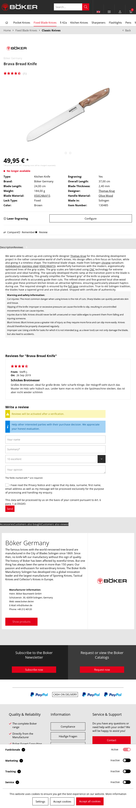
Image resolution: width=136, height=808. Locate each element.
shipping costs (28, 165)
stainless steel (30, 266)
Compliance (68, 726)
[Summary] (55, 449)
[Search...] (71, 6)
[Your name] (55, 440)
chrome (105, 262)
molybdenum (13, 266)
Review (41, 232)
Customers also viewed (55, 524)
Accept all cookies (90, 801)
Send (10, 508)
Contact (111, 740)
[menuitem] (109, 12)
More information (116, 794)
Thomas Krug (107, 191)
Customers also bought (27, 524)
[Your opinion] (55, 469)
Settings (40, 801)
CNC (92, 269)
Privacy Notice (36, 485)
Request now (102, 669)
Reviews (21, 247)
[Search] (85, 6)
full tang (73, 286)
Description (7, 247)
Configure (91, 218)
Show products (21, 621)
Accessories (7, 524)
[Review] (55, 459)
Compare (11, 232)
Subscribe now (34, 669)
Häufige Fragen (68, 736)
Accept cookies (62, 801)
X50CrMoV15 (42, 195)
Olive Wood (106, 195)
